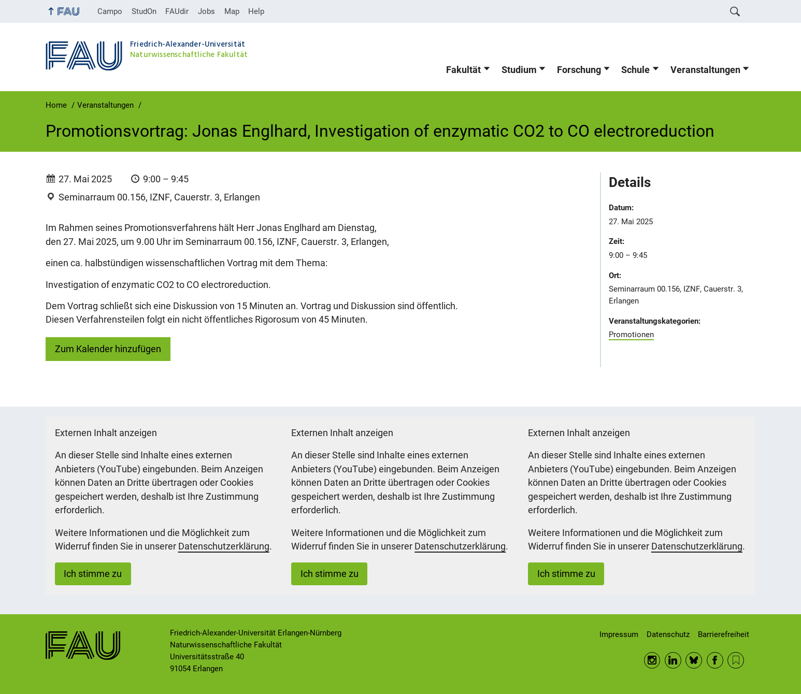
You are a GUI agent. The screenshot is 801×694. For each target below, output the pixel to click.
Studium (519, 70)
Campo (109, 11)
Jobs (206, 11)
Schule (635, 70)
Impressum (618, 634)
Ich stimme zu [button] (93, 574)
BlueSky (693, 660)
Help (256, 11)
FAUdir (177, 11)
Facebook (715, 660)
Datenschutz (668, 634)
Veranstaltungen (705, 70)
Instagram (652, 660)
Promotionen (631, 334)
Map (231, 11)
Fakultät (463, 70)
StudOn (144, 11)
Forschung (579, 70)
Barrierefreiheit (723, 634)
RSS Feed (735, 660)
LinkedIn (673, 660)
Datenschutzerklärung (223, 546)
